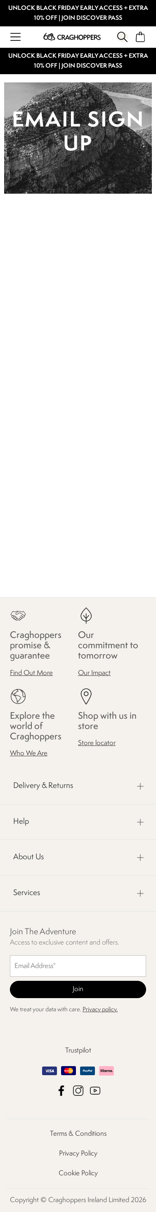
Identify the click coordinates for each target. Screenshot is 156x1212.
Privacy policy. (100, 1010)
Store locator (97, 743)
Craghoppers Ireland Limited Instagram (78, 1090)
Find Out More (31, 672)
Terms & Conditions (78, 1133)
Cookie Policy (78, 1173)
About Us (28, 857)
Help (21, 821)
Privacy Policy (78, 1153)
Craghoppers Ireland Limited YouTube (95, 1090)
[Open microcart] (140, 37)
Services (26, 893)
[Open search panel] (122, 37)
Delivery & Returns (43, 786)
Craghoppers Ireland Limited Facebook (61, 1090)
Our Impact (94, 672)
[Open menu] (15, 37)
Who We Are (28, 753)
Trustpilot (78, 1050)
